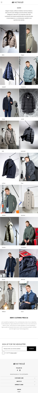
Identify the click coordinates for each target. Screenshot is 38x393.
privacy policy (14, 352)
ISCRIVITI (31, 348)
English (19, 391)
